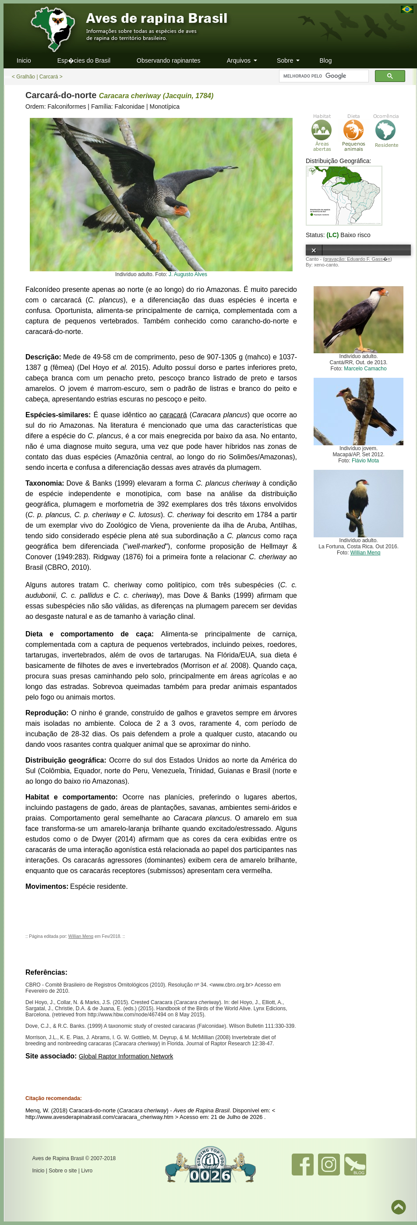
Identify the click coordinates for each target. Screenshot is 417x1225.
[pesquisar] (323, 76)
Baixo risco (355, 234)
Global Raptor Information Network (126, 1056)
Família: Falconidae (118, 106)
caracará (173, 415)
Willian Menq (80, 936)
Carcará (48, 77)
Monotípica (165, 106)
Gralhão (25, 77)
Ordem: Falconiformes (55, 106)
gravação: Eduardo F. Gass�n (357, 259)
